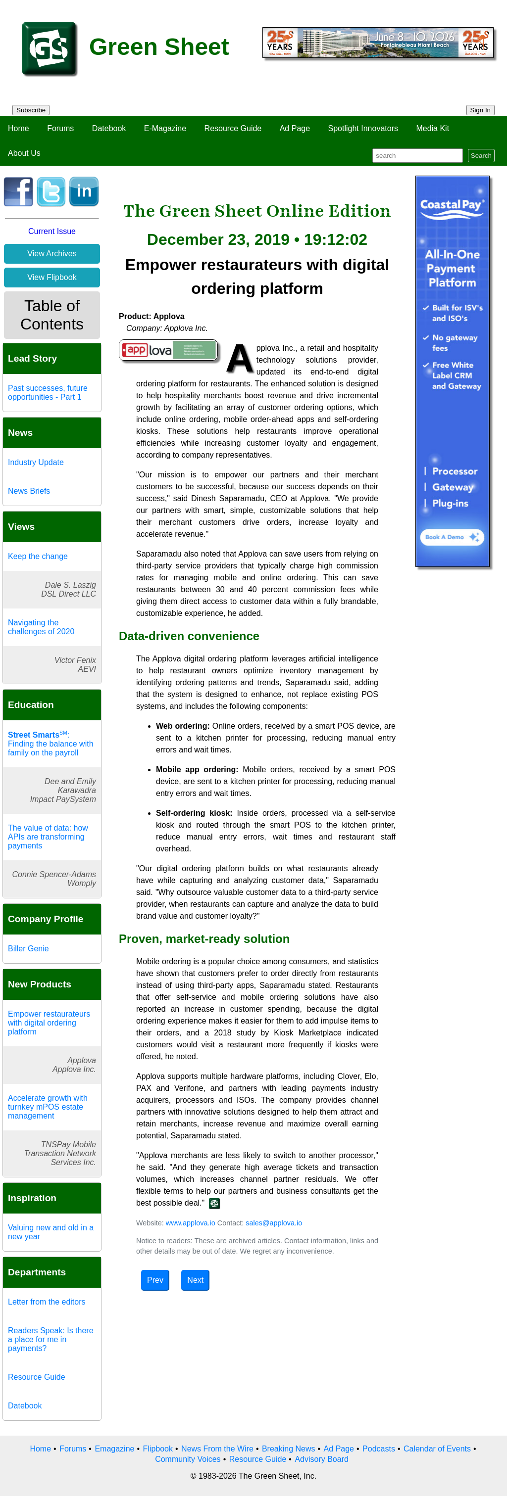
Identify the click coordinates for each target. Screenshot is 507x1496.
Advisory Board (322, 1459)
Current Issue (52, 231)
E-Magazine (165, 128)
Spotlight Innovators (363, 128)
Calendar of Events (437, 1449)
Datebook (109, 128)
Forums (60, 128)
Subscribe (31, 110)
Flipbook (158, 1449)
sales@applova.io (274, 1223)
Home (18, 128)
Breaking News (288, 1449)
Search (481, 155)
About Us (24, 153)
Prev (155, 1280)
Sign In (480, 110)
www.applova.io (190, 1223)
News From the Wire (217, 1449)
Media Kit (432, 128)
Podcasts (378, 1449)
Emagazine (114, 1449)
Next (195, 1280)
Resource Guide (233, 128)
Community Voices (188, 1459)
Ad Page (295, 128)
